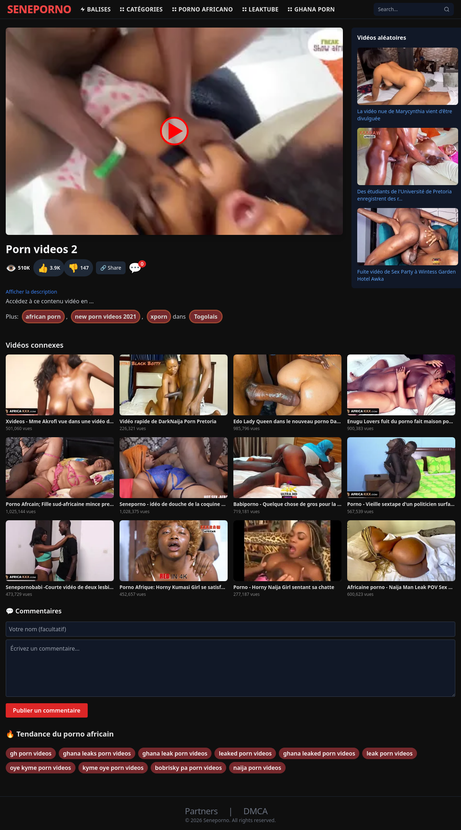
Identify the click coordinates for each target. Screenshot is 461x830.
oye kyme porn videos (40, 768)
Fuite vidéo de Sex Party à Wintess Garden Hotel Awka (406, 275)
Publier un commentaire (47, 710)
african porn (43, 316)
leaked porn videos (245, 753)
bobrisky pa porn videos (188, 768)
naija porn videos (257, 768)
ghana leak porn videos (175, 753)
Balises (95, 9)
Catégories (140, 9)
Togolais (205, 316)
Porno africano (202, 9)
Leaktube (260, 9)
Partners (202, 811)
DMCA (255, 811)
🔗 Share (110, 267)
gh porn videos (31, 753)
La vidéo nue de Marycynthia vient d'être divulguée (404, 115)
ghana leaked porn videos (319, 753)
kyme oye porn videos (113, 768)
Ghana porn (311, 9)
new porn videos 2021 (105, 316)
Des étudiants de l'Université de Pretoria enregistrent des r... (404, 195)
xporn (159, 316)
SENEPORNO (39, 9)
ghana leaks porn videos (97, 753)
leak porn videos (389, 753)
